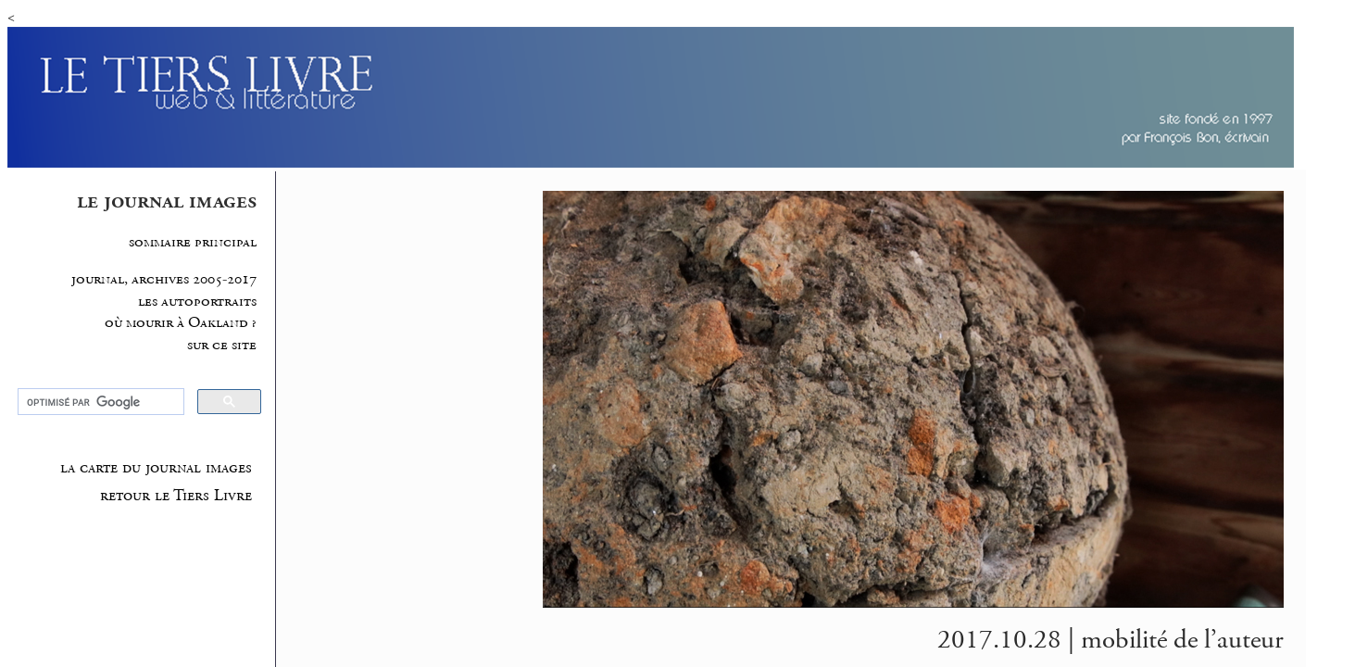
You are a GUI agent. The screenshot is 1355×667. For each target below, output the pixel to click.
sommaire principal (193, 242)
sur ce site (222, 345)
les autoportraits (197, 301)
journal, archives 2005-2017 (164, 279)
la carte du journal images (156, 468)
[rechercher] (99, 402)
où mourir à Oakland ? (181, 323)
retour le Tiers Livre (176, 495)
